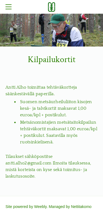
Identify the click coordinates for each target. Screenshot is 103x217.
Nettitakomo (81, 206)
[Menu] (9, 6)
